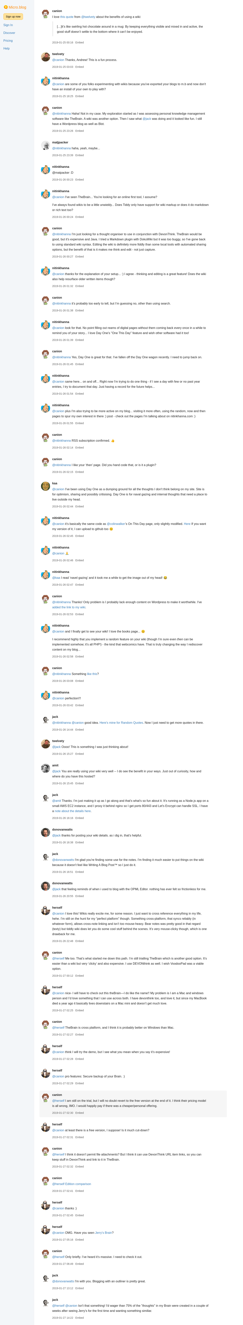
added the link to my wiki (74, 607)
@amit (62, 800)
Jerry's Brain (109, 1232)
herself (62, 907)
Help (6, 48)
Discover (9, 32)
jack (60, 716)
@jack (152, 118)
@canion (63, 60)
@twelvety (94, 16)
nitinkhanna (66, 78)
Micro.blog (17, 7)
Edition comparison (83, 1184)
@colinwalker (121, 523)
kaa (60, 483)
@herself (64, 958)
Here (192, 523)
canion (62, 11)
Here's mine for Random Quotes (126, 722)
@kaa (61, 577)
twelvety (63, 54)
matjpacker (66, 142)
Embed (85, 42)
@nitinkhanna (67, 113)
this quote (72, 16)
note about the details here (78, 811)
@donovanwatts (68, 859)
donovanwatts (68, 829)
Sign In (8, 25)
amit (61, 765)
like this (97, 674)
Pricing (8, 40)
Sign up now (13, 16)
